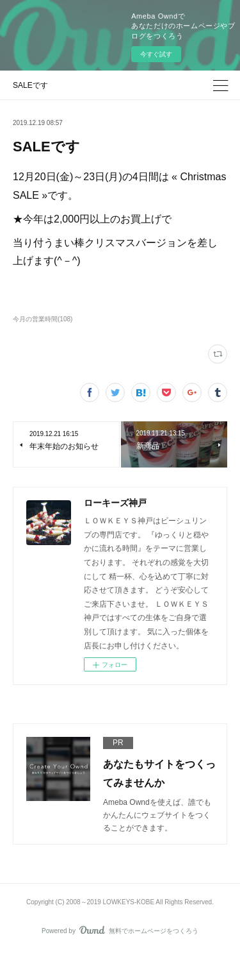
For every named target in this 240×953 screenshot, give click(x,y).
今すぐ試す (156, 54)
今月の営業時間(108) (42, 319)
